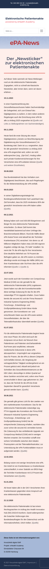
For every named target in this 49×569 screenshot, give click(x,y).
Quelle (7, 209)
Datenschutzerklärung (12, 565)
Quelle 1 (16, 267)
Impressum (31, 562)
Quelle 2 (24, 267)
